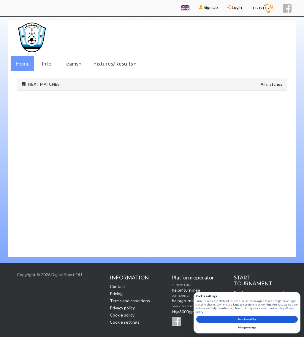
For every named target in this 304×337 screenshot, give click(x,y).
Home (22, 63)
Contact (117, 286)
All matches (271, 84)
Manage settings (247, 327)
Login (234, 7)
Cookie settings (125, 322)
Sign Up (208, 7)
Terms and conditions (130, 300)
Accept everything (247, 319)
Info (46, 63)
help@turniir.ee (186, 290)
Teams (72, 63)
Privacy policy (122, 307)
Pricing (116, 293)
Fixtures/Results (114, 63)
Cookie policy (122, 314)
